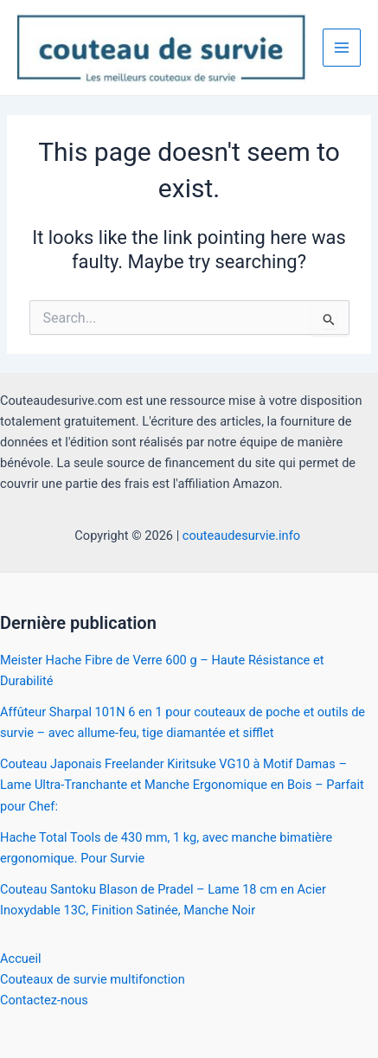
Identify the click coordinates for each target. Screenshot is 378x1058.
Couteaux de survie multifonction (92, 979)
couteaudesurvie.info (243, 535)
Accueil (21, 958)
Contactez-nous (44, 1000)
